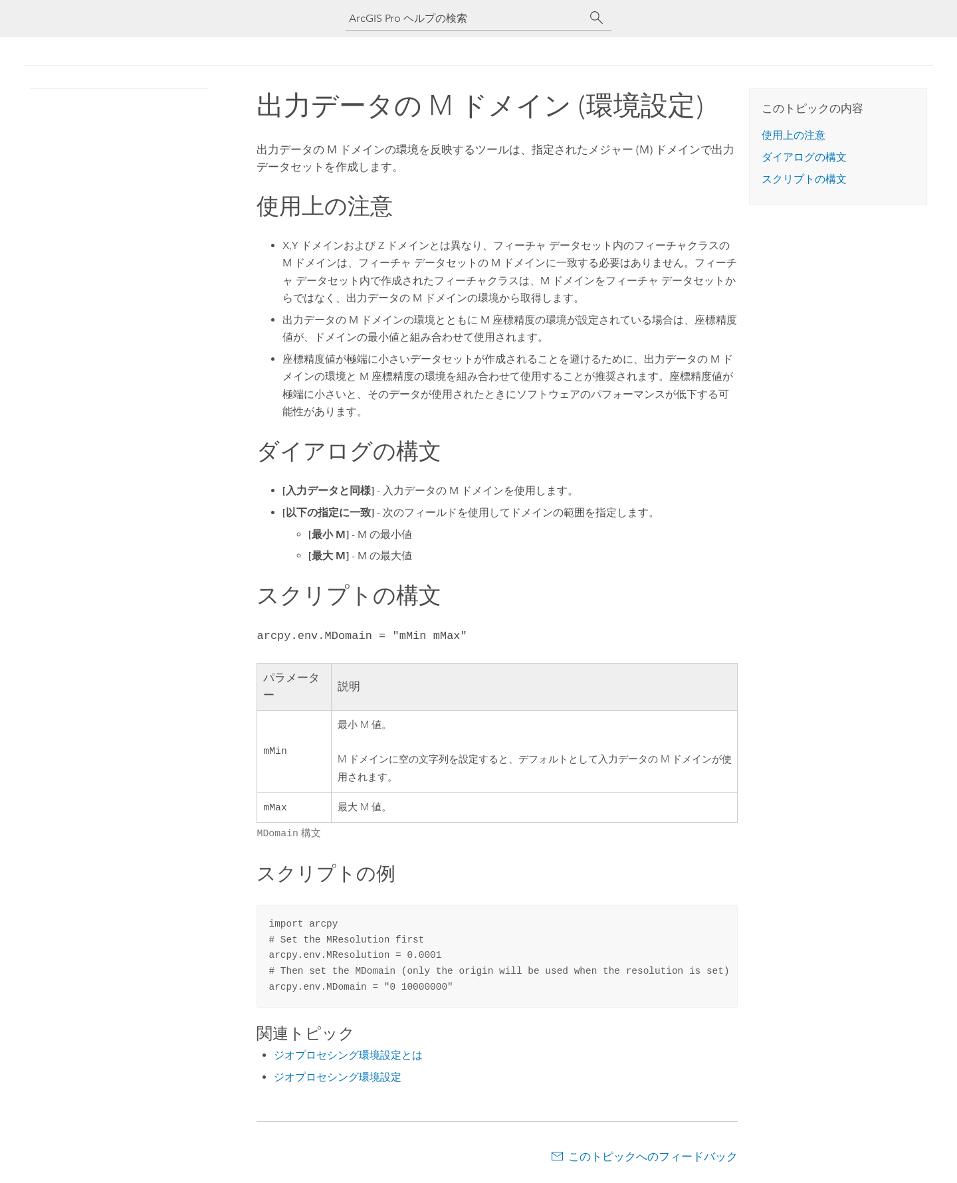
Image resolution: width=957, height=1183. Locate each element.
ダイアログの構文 (804, 157)
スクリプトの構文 (804, 179)
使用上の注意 (793, 135)
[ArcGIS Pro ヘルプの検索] (465, 18)
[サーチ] (596, 18)
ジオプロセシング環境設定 (337, 1077)
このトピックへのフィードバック (653, 1156)
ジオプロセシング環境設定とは (348, 1055)
